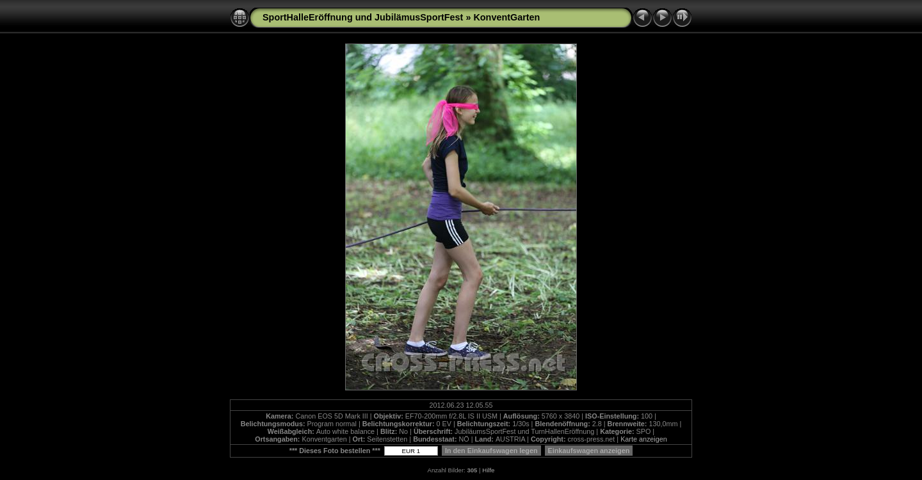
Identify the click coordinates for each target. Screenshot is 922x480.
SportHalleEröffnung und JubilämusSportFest (363, 17)
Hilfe (488, 470)
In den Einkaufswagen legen (491, 450)
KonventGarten (506, 17)
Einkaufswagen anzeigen (589, 450)
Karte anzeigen (643, 439)
